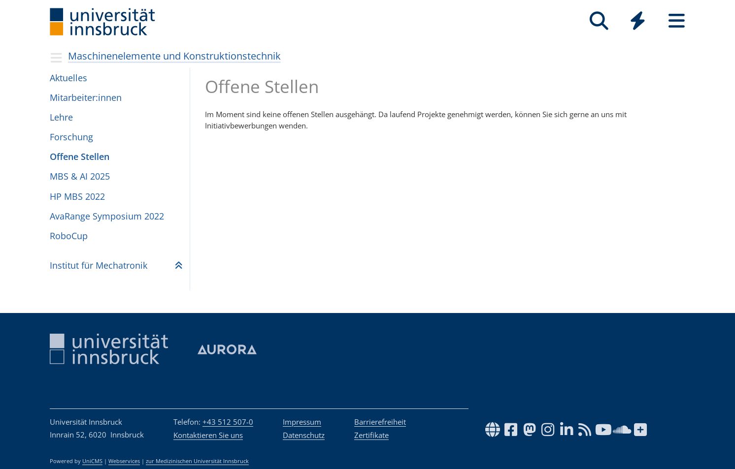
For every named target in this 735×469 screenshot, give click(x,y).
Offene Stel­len (79, 156)
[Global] (637, 22)
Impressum (302, 422)
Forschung (71, 137)
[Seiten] (676, 20)
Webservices (124, 461)
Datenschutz (304, 435)
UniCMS (92, 461)
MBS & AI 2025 (80, 176)
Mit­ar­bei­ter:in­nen (86, 97)
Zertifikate (371, 435)
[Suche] (598, 20)
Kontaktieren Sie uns (208, 435)
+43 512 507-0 (227, 422)
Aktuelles (68, 78)
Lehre (61, 117)
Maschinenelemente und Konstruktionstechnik (174, 56)
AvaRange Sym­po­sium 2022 (107, 216)
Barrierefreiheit (380, 422)
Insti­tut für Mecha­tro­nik (98, 265)
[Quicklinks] (637, 20)
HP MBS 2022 (77, 196)
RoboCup (69, 236)
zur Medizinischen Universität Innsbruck (197, 461)
